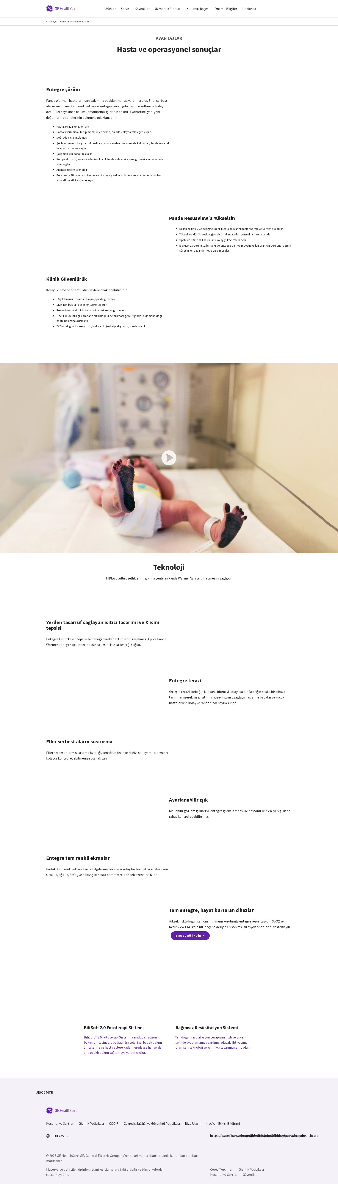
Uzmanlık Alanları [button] (168, 8)
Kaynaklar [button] (142, 8)
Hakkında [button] (249, 8)
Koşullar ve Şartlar (60, 1123)
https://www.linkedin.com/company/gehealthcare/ (233, 1135)
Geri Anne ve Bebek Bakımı (74, 21)
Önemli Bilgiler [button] (225, 8)
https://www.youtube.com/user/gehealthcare (254, 1135)
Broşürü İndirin (190, 936)
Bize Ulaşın (193, 1123)
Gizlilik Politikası (91, 1123)
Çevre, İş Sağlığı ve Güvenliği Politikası (152, 1123)
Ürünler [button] (110, 8)
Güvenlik (249, 1174)
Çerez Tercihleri (221, 1169)
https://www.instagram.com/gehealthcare (222, 1135)
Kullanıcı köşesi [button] (197, 8)
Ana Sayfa (51, 21)
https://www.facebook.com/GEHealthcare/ (212, 1135)
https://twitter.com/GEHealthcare (243, 1135)
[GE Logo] (61, 8)
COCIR (114, 1123)
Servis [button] (125, 8)
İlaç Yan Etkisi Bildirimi (223, 1123)
